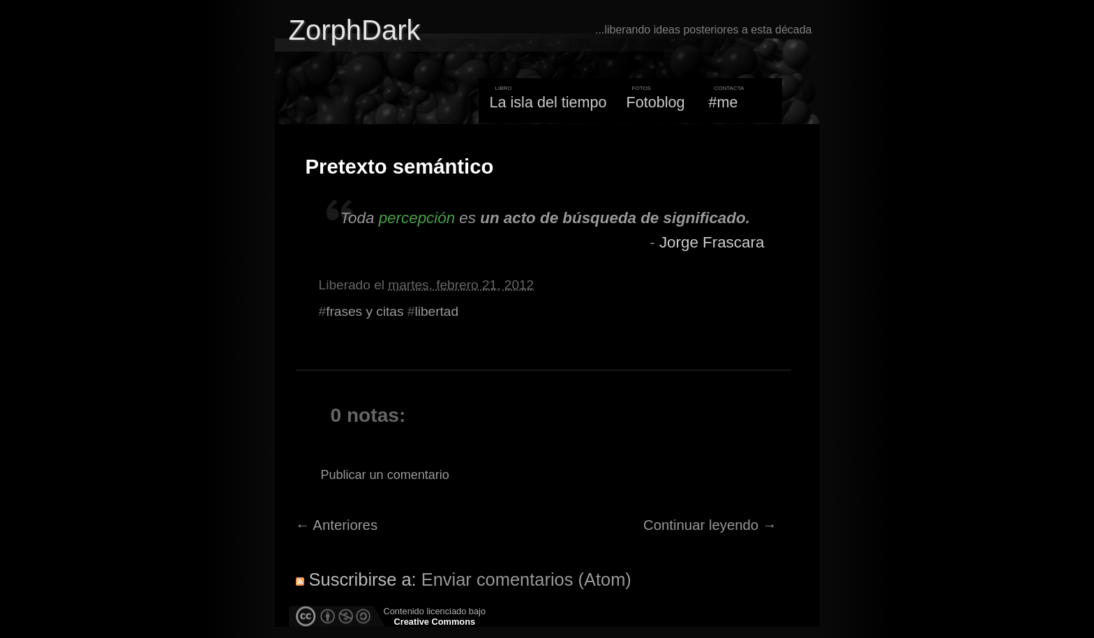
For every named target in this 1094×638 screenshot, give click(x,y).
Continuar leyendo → (710, 525)
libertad (436, 311)
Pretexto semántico (400, 166)
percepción (417, 218)
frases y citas (364, 311)
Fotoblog (656, 102)
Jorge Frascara (711, 242)
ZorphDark (355, 30)
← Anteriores (337, 525)
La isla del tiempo (547, 102)
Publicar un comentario (385, 475)
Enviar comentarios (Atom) (526, 579)
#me (723, 102)
